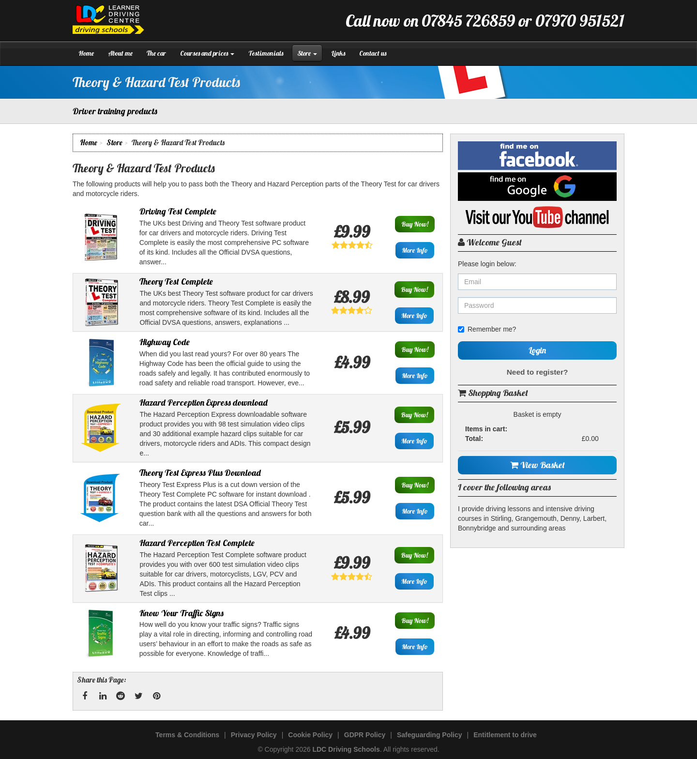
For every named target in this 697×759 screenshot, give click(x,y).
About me (120, 53)
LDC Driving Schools (345, 749)
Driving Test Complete (177, 211)
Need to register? (537, 372)
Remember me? (487, 329)
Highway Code (164, 342)
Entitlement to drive (505, 735)
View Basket (537, 465)
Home (86, 53)
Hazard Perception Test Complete (197, 542)
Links (338, 53)
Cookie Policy (310, 735)
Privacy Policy (254, 735)
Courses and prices (207, 53)
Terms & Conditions (187, 735)
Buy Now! (414, 224)
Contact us (372, 53)
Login (537, 350)
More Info (415, 250)
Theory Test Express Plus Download (200, 472)
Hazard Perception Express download (203, 402)
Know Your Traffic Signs (181, 613)
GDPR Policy (365, 735)
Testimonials (265, 53)
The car (156, 53)
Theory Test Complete (176, 281)
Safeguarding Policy (429, 735)
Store (307, 53)
